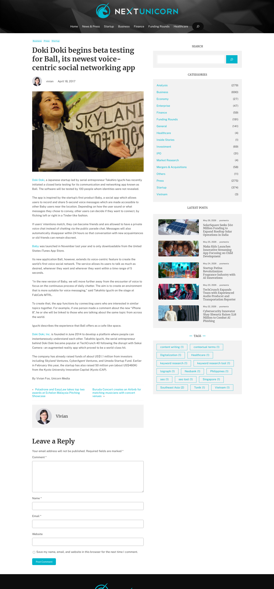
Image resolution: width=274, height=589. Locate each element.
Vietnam (184, 194)
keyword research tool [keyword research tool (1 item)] (198, 389)
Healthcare (186, 133)
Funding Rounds (189, 119)
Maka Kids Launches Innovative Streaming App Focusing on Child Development (216, 253)
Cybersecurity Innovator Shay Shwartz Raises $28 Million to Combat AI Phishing (218, 325)
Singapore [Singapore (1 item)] (215, 413)
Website (37, 504)
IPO (181, 153)
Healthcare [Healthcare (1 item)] (222, 373)
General (184, 126)
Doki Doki (38, 180)
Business (37, 41)
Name (37, 468)
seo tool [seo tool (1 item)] (189, 413)
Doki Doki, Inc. (41, 312)
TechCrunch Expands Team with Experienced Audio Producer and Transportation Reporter (217, 301)
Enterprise (185, 105)
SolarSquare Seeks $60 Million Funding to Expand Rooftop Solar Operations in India (216, 231)
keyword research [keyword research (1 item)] (195, 381)
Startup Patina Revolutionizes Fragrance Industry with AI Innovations (218, 276)
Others (183, 174)
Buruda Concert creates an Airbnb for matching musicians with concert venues (134, 364)
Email (36, 486)
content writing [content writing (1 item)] (194, 356)
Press (46, 41)
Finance (184, 112)
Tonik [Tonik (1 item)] (221, 421)
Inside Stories (187, 139)
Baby (35, 237)
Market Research (190, 160)
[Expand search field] (198, 26)
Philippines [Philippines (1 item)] (191, 405)
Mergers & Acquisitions (194, 167)
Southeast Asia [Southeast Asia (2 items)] (194, 421)
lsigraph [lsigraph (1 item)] (189, 397)
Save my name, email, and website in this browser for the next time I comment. (87, 521)
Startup (55, 41)
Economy (185, 99)
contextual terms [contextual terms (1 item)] (195, 365)
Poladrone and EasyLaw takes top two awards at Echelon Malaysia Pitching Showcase (65, 364)
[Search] (231, 59)
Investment (186, 146)
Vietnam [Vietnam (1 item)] (189, 429)
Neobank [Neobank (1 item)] (214, 397)
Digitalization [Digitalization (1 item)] (192, 373)
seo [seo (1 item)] (214, 405)
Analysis (184, 85)
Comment (39, 427)
